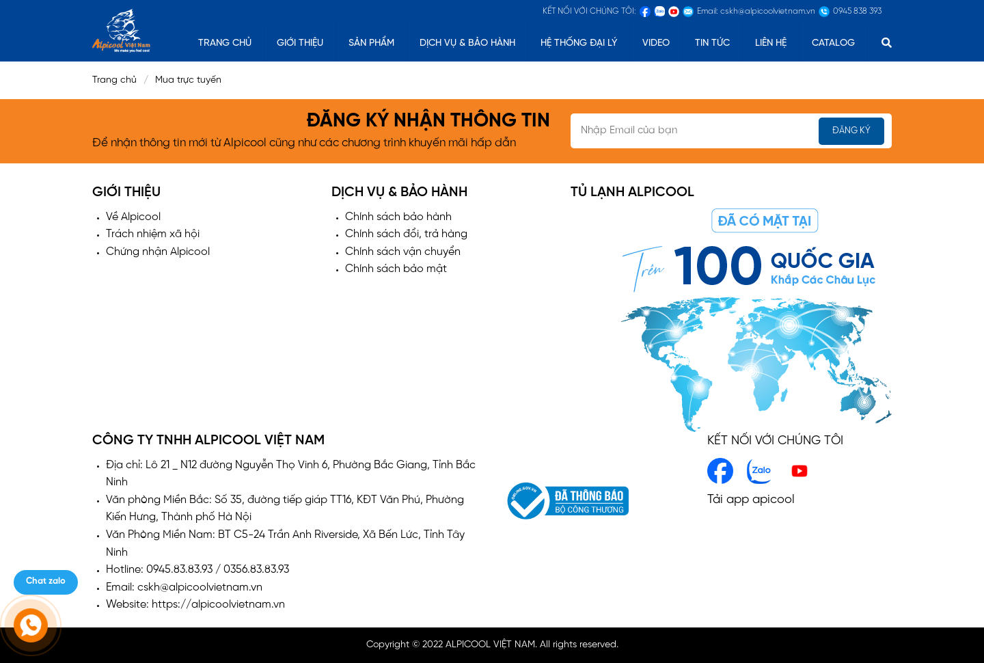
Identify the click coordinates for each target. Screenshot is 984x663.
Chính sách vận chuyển (403, 252)
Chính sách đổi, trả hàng (406, 234)
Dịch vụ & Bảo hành (467, 43)
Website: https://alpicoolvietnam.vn (195, 604)
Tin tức (712, 43)
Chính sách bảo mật (396, 269)
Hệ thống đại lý (579, 43)
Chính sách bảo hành (398, 217)
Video (656, 43)
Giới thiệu (300, 43)
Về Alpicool (133, 217)
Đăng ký (851, 130)
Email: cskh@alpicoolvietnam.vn (184, 587)
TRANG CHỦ (224, 43)
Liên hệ (771, 43)
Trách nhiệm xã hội (153, 234)
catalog (833, 43)
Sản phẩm (371, 43)
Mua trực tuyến (192, 80)
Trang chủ (114, 80)
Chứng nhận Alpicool (158, 252)
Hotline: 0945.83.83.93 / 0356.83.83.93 (197, 570)
